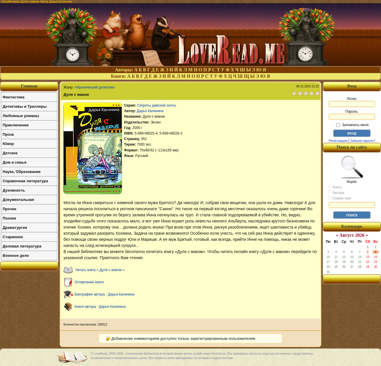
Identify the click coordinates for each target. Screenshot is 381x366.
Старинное (13, 237)
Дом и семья (15, 162)
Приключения (16, 125)
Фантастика (13, 97)
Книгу (335, 187)
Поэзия (9, 218)
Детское (10, 153)
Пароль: (352, 114)
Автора (336, 192)
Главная (29, 86)
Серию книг (339, 198)
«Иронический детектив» (95, 87)
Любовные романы (21, 116)
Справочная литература (25, 181)
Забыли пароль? (362, 140)
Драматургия (15, 227)
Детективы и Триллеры (25, 106)
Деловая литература (22, 246)
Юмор (8, 144)
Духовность (14, 190)
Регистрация (338, 140)
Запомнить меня (352, 125)
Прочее (9, 209)
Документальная (18, 199)
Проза (8, 134)
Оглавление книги (89, 282)
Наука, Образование (21, 171)
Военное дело (16, 255)
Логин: (352, 102)
